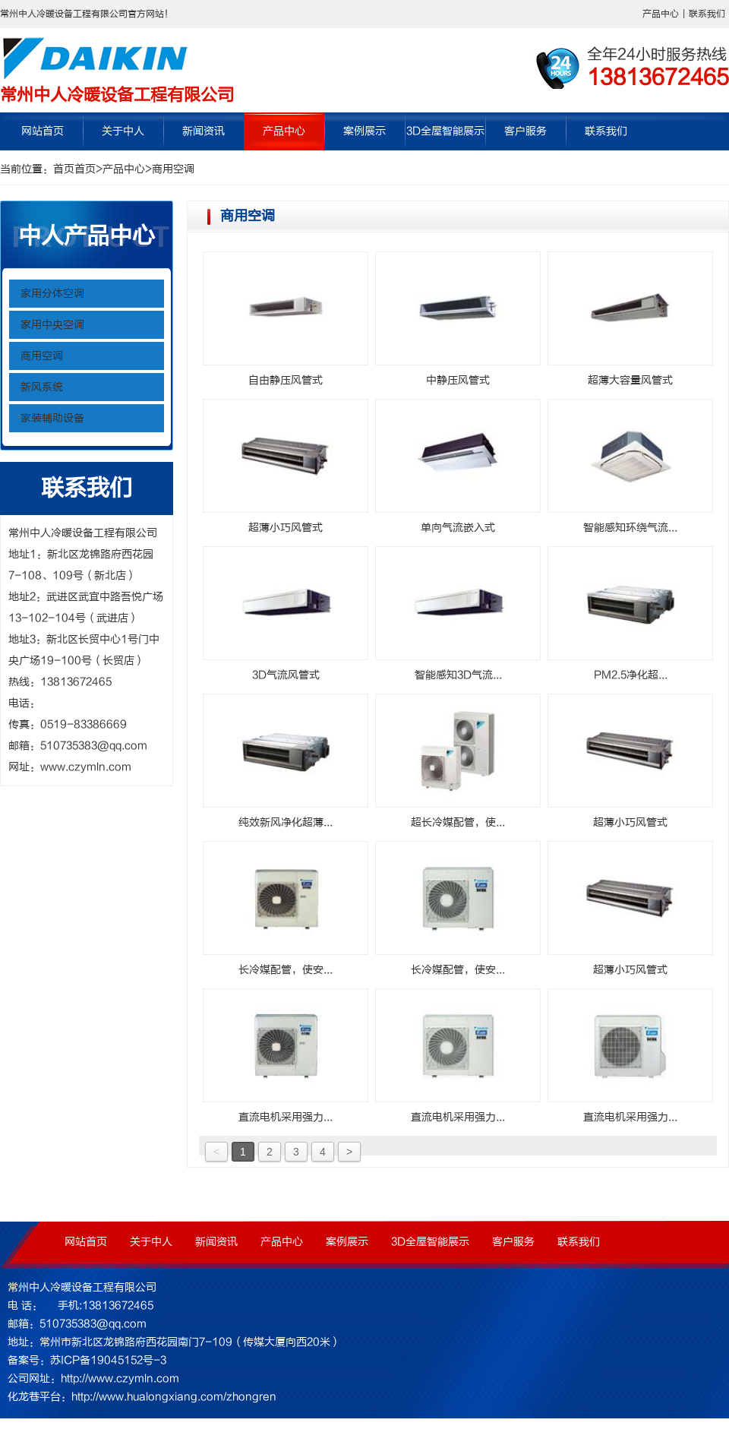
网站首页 (42, 131)
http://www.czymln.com (120, 1378)
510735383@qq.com (93, 745)
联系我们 (707, 13)
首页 (63, 169)
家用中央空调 (52, 324)
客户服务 (525, 131)
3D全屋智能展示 (445, 131)
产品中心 (660, 13)
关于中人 (123, 131)
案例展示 (364, 131)
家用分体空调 (52, 293)
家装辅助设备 (52, 418)
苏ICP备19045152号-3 (108, 1360)
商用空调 (173, 169)
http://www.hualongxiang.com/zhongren (173, 1396)
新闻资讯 (203, 131)
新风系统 (42, 387)
